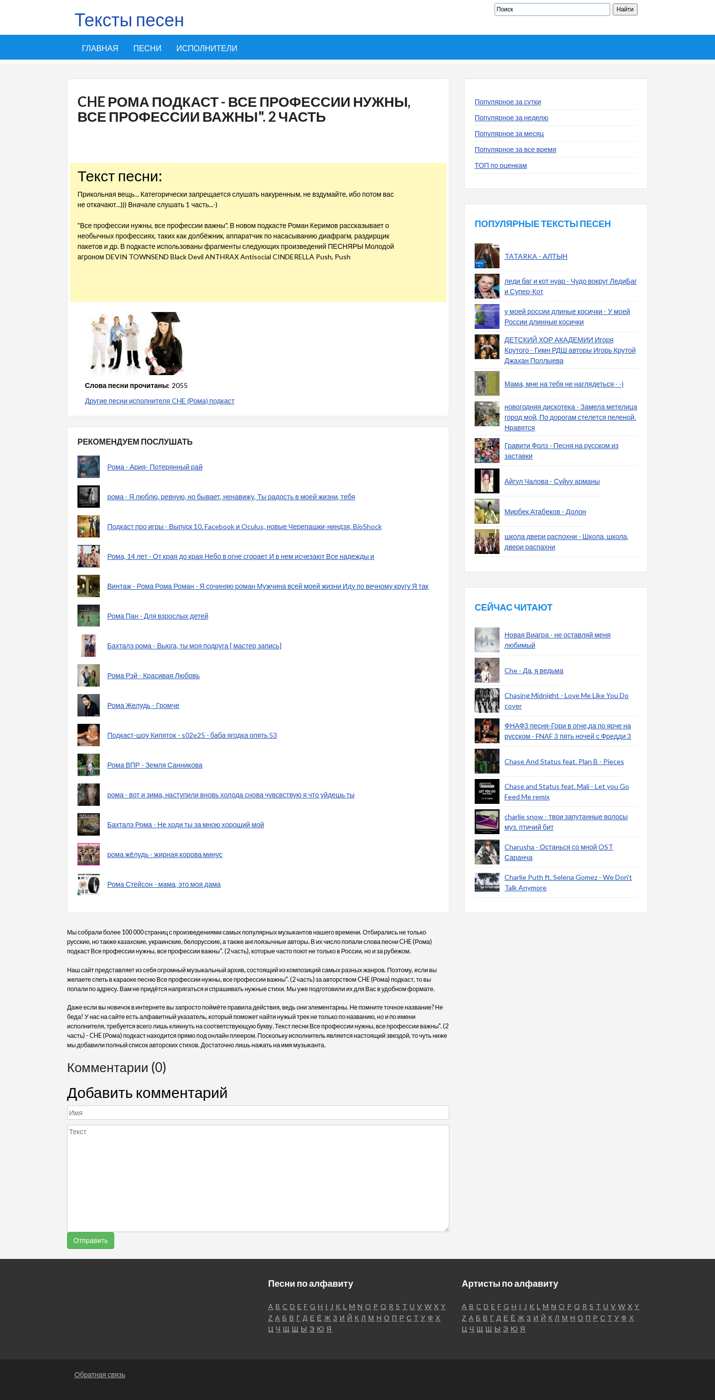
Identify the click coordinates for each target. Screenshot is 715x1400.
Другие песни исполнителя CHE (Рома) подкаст (159, 400)
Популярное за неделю (512, 117)
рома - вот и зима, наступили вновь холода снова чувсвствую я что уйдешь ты (231, 794)
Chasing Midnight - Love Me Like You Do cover (566, 700)
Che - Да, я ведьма (533, 670)
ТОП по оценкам (501, 165)
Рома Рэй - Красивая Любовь (153, 675)
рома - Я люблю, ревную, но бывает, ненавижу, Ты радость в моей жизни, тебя (231, 496)
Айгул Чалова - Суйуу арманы (552, 481)
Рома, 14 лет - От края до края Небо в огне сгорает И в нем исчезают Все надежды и (240, 556)
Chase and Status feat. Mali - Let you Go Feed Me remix (566, 791)
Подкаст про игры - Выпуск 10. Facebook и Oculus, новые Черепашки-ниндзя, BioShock (244, 526)
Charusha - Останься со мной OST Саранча (558, 852)
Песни (147, 48)
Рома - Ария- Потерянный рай (155, 467)
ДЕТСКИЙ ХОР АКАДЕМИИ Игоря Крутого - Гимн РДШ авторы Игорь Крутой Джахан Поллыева (570, 350)
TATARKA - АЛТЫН (536, 256)
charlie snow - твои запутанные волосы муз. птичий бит (566, 821)
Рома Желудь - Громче (143, 705)
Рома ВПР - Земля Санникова (155, 765)
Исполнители (206, 48)
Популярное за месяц (509, 133)
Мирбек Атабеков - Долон (545, 511)
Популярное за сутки (508, 101)
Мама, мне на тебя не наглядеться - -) (564, 384)
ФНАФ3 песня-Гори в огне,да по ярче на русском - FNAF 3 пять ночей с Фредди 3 (567, 730)
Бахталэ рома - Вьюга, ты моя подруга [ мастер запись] (194, 645)
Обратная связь (99, 1374)
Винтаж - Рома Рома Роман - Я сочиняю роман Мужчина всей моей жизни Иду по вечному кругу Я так (268, 586)
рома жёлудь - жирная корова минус (164, 854)
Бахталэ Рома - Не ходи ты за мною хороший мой (185, 824)
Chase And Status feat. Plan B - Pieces (564, 761)
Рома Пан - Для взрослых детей (158, 616)
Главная (100, 48)
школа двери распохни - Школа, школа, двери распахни (566, 541)
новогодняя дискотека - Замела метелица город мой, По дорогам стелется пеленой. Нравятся (570, 417)
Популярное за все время (515, 149)
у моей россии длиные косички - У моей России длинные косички (567, 316)
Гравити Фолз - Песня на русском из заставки (561, 450)
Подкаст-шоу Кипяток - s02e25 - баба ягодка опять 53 (192, 735)
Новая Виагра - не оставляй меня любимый (557, 639)
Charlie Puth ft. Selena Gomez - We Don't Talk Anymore (568, 882)
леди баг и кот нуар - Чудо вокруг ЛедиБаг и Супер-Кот (570, 286)
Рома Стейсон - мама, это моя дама (164, 884)
